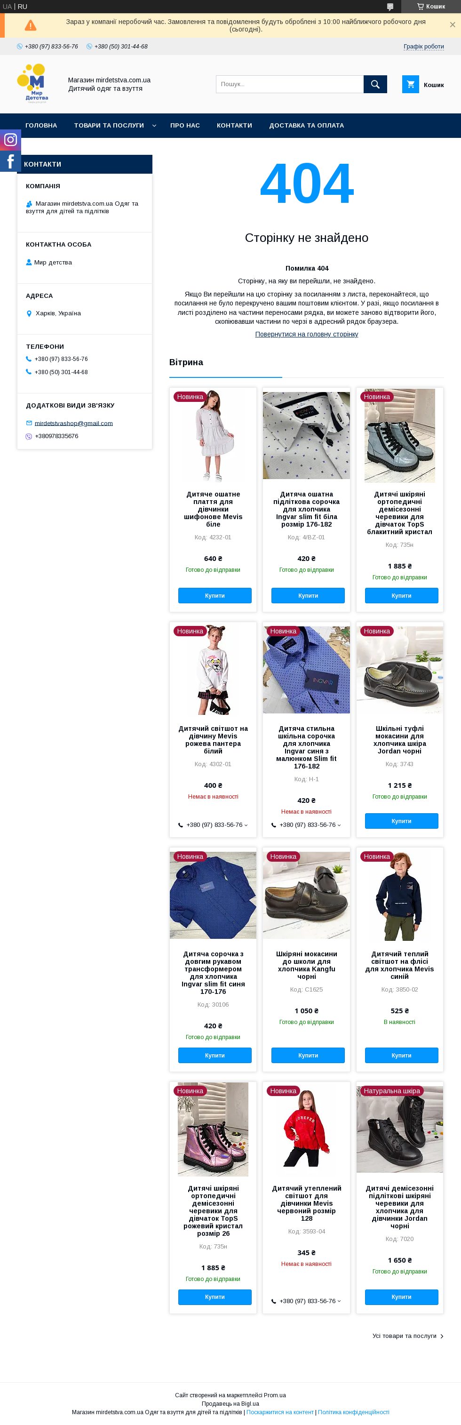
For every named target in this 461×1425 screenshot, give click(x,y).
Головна (41, 125)
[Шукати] (375, 84)
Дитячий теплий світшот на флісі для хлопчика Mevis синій (399, 965)
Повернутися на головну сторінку (306, 334)
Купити (215, 595)
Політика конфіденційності (353, 1412)
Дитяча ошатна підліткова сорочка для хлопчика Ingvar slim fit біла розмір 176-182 (306, 509)
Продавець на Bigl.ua (230, 1404)
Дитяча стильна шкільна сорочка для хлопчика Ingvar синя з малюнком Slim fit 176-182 (306, 747)
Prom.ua (275, 1395)
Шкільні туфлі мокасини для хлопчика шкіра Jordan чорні (400, 740)
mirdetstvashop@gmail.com (74, 422)
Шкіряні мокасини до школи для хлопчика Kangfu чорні (306, 965)
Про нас (185, 125)
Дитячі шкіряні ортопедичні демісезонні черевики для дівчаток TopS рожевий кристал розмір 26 (213, 1211)
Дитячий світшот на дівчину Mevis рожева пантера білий (213, 740)
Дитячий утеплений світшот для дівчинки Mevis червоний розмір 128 (307, 1203)
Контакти (234, 125)
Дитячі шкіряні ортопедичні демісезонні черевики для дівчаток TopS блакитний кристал (399, 513)
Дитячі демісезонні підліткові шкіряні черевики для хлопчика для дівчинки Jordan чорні (400, 1207)
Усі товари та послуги (405, 1335)
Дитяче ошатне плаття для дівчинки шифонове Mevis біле (213, 509)
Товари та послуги (109, 125)
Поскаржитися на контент (280, 1412)
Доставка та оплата (306, 125)
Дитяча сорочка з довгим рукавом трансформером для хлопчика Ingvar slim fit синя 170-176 (213, 972)
